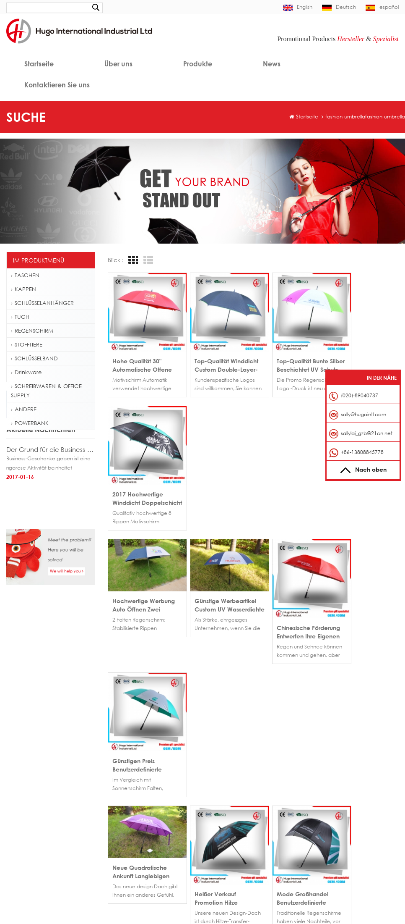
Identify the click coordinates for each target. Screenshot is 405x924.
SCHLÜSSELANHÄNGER (42, 302)
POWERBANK (30, 423)
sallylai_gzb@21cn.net (366, 433)
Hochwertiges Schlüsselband (45, 883)
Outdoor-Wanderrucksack (43, 829)
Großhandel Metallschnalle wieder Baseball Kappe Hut (152, 811)
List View (147, 260)
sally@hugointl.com (349, 785)
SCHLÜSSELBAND (34, 358)
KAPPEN (23, 289)
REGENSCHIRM (32, 330)
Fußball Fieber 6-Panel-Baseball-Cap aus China (152, 785)
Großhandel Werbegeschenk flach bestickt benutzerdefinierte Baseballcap (152, 773)
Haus (217, 773)
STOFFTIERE (26, 344)
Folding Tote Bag (31, 843)
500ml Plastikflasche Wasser (44, 816)
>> (157, 659)
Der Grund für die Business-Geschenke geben (50, 497)
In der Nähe (382, 378)
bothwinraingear (148, 907)
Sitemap (221, 823)
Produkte (197, 64)
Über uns (118, 64)
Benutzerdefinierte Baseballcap (49, 775)
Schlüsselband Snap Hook (42, 856)
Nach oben (363, 469)
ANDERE (23, 409)
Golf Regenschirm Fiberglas (44, 802)
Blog (258, 811)
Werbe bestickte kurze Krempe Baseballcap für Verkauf (152, 798)
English (297, 7)
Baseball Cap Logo (34, 789)
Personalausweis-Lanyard (41, 869)
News (271, 64)
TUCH (20, 316)
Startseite (39, 64)
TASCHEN (25, 275)
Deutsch (339, 7)
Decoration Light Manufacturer (211, 907)
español (382, 7)
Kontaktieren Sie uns (57, 85)
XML (258, 823)
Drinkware (26, 372)
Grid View (132, 260)
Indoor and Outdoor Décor (89, 907)
